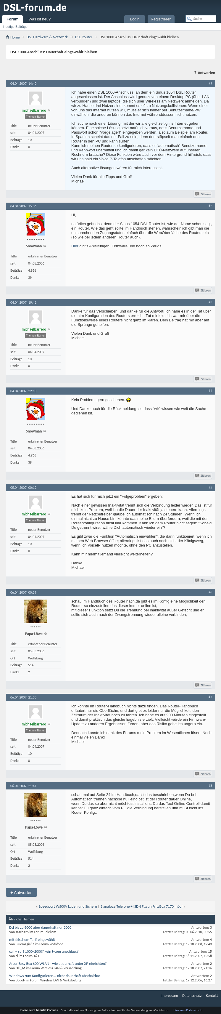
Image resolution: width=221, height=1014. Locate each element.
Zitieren (203, 194)
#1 (210, 83)
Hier (74, 246)
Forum (12, 19)
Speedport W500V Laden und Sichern (68, 906)
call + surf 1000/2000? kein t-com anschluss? (44, 951)
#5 (210, 487)
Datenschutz (191, 995)
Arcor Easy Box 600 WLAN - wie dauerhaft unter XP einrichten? (58, 963)
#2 (210, 206)
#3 (210, 302)
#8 (210, 786)
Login (135, 19)
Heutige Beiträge (15, 26)
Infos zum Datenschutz (188, 1010)
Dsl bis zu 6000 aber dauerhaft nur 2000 (40, 927)
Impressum (169, 995)
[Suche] (200, 18)
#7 (210, 697)
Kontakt (212, 995)
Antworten (21, 892)
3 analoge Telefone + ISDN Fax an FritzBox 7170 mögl (141, 906)
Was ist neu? (39, 19)
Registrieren (161, 19)
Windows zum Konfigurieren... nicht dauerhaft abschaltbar (54, 975)
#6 (210, 592)
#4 (210, 391)
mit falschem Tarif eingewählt (32, 939)
